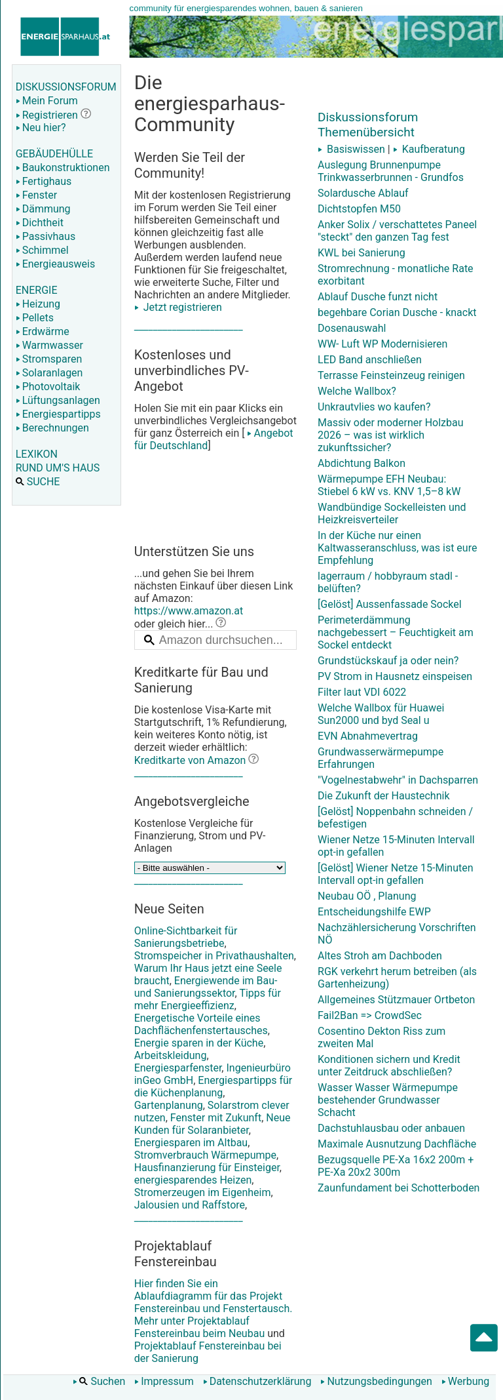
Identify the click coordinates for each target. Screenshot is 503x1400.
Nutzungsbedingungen (376, 1381)
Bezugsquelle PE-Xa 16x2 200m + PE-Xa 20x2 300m (396, 1165)
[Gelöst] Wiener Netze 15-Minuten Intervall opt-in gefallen (396, 874)
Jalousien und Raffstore (189, 1205)
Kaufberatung (429, 149)
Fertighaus (44, 181)
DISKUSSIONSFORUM (66, 87)
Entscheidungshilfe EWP (374, 912)
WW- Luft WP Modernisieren (382, 344)
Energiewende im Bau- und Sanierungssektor (206, 986)
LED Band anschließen (370, 359)
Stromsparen (49, 359)
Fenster (36, 195)
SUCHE (38, 481)
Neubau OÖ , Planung (367, 896)
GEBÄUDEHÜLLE (54, 154)
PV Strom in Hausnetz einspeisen (395, 676)
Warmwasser (49, 345)
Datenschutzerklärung (257, 1381)
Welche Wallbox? (357, 391)
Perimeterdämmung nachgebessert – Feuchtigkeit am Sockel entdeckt (396, 632)
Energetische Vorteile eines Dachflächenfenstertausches (201, 1024)
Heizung (38, 304)
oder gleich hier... (180, 624)
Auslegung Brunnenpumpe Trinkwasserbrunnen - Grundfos (391, 171)
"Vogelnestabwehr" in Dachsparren (398, 780)
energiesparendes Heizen (193, 1180)
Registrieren (47, 115)
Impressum (164, 1381)
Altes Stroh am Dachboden (380, 956)
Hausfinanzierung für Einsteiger (207, 1167)
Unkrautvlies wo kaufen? (374, 407)
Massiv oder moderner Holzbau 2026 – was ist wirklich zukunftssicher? (391, 435)
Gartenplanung (168, 1105)
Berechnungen (52, 428)
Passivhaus (45, 236)
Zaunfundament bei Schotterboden (398, 1188)
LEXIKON (37, 454)
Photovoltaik (48, 386)
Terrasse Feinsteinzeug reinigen (391, 375)
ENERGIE (37, 290)
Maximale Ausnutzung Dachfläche (397, 1144)
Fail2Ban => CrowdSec (370, 1015)
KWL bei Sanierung (361, 253)
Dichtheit (40, 222)
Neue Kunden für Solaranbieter (212, 1123)
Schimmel (42, 250)
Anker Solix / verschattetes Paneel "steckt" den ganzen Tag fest (397, 230)
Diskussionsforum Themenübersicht (368, 125)
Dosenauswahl (352, 328)
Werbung (465, 1381)
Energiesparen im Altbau (191, 1142)
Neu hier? (41, 127)
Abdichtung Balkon (361, 463)
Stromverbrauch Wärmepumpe (205, 1155)
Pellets (35, 317)
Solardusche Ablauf (363, 193)
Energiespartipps (58, 414)
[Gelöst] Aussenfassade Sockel (390, 604)
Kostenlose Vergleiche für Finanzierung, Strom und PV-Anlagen (200, 835)
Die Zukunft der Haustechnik (383, 796)
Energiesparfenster (178, 1068)
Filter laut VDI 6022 (362, 692)
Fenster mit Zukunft (215, 1117)
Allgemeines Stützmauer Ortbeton (396, 999)
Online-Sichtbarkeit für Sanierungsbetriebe (186, 937)
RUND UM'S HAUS (58, 468)
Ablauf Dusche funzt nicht (378, 296)
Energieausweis (55, 264)
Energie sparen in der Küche (198, 1043)
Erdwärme (42, 331)
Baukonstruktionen (63, 167)
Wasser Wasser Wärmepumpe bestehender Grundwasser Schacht (388, 1100)
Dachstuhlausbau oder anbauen (391, 1128)
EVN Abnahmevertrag (368, 736)
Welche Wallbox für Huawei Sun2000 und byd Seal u (381, 714)
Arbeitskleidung (170, 1055)
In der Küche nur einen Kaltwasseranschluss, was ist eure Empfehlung (397, 548)
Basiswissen (351, 149)
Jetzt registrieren (178, 307)
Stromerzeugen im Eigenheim (202, 1192)
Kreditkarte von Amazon (190, 760)
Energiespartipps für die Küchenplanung (213, 1086)
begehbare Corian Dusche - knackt (397, 312)
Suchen (99, 1381)
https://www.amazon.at (189, 611)
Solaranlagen (49, 373)
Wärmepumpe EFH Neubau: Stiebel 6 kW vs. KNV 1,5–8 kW (389, 485)
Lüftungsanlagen (58, 400)
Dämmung (43, 209)
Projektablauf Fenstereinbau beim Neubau (199, 1327)
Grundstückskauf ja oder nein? (388, 660)
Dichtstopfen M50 (359, 209)
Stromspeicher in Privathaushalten (214, 956)
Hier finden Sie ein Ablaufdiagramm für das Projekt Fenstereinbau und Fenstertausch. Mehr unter (215, 1269)
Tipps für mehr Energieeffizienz (207, 999)
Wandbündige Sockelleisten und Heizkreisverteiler (392, 513)
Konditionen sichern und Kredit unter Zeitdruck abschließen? (389, 1065)
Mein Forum (47, 100)
